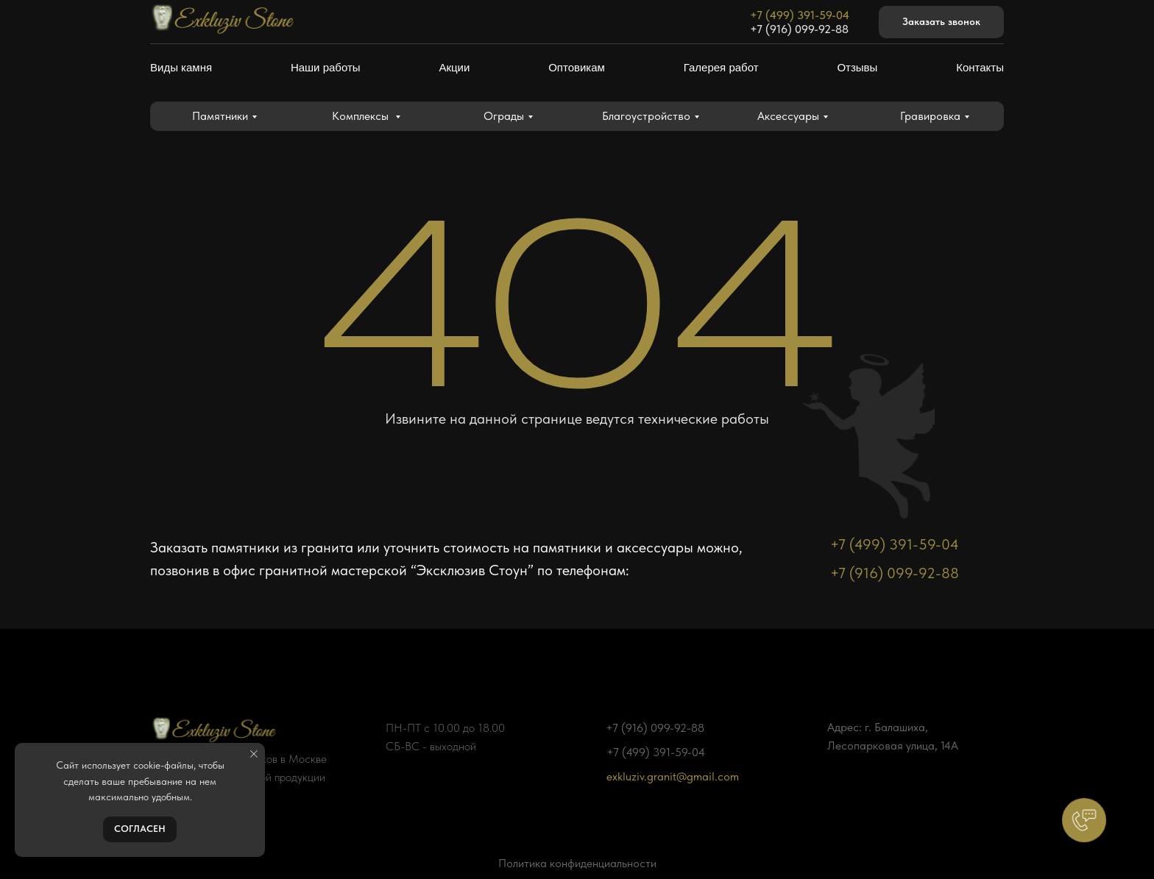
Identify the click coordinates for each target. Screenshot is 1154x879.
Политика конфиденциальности (577, 863)
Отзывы (857, 67)
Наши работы (326, 67)
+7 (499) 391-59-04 (799, 15)
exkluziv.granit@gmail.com (672, 776)
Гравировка (930, 116)
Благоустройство (646, 116)
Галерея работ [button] (721, 67)
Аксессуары (788, 116)
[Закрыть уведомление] (254, 754)
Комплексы (362, 116)
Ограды (504, 116)
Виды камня (181, 67)
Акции (454, 67)
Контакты (980, 67)
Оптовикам (576, 67)
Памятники (220, 116)
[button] (941, 22)
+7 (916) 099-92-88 (799, 29)
